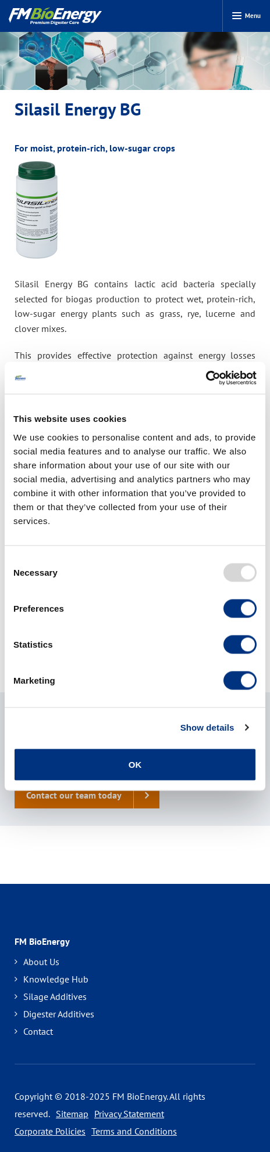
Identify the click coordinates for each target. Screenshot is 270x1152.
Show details (207, 727)
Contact (34, 1031)
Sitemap (72, 1114)
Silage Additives (51, 996)
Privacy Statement (129, 1114)
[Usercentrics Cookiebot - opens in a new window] (206, 377)
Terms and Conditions (134, 1131)
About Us (37, 961)
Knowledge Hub (51, 979)
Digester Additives (54, 1013)
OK (135, 764)
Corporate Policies (50, 1131)
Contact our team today (92, 795)
